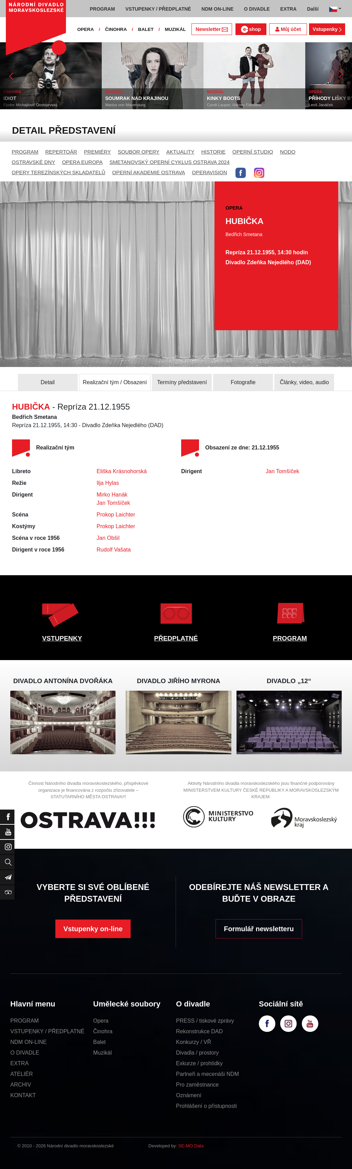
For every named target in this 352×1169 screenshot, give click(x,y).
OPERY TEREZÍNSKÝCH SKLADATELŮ (58, 172)
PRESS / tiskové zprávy (205, 1021)
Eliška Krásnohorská (122, 471)
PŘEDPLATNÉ (176, 638)
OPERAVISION (209, 172)
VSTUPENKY (62, 638)
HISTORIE (213, 152)
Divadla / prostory (197, 1053)
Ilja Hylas (108, 483)
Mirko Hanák (112, 495)
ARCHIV (20, 1085)
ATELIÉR (21, 1074)
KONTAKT (23, 1095)
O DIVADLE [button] (257, 9)
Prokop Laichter (116, 514)
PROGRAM (25, 152)
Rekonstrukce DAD (199, 1031)
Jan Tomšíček (113, 503)
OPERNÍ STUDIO (252, 152)
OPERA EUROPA (82, 162)
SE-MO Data (191, 1145)
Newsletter (212, 29)
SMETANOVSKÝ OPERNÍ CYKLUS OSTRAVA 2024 (170, 162)
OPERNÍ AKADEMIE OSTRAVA (148, 172)
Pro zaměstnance (197, 1085)
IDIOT (9, 98)
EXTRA (19, 1063)
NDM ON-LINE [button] (217, 9)
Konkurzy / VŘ (193, 1042)
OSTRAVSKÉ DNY (33, 162)
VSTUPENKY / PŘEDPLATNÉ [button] (158, 9)
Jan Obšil (108, 538)
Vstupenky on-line (92, 929)
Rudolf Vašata (114, 550)
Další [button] (312, 9)
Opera (100, 1021)
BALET (146, 29)
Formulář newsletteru (259, 929)
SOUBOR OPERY (138, 152)
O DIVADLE (24, 1053)
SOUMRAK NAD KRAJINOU (136, 98)
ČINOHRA (116, 29)
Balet (99, 1042)
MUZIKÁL (175, 29)
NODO (287, 152)
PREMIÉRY (97, 152)
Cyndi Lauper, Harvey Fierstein (234, 105)
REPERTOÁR (61, 152)
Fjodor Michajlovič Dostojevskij (30, 105)
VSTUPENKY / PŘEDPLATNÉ (47, 1031)
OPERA (85, 29)
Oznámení (188, 1095)
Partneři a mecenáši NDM (207, 1074)
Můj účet (288, 29)
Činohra (102, 1031)
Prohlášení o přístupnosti (206, 1106)
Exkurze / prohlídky (199, 1063)
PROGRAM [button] (102, 9)
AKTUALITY (180, 152)
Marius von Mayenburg (125, 105)
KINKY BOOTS (223, 98)
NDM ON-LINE (28, 1042)
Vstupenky (326, 29)
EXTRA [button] (288, 9)
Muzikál (102, 1053)
